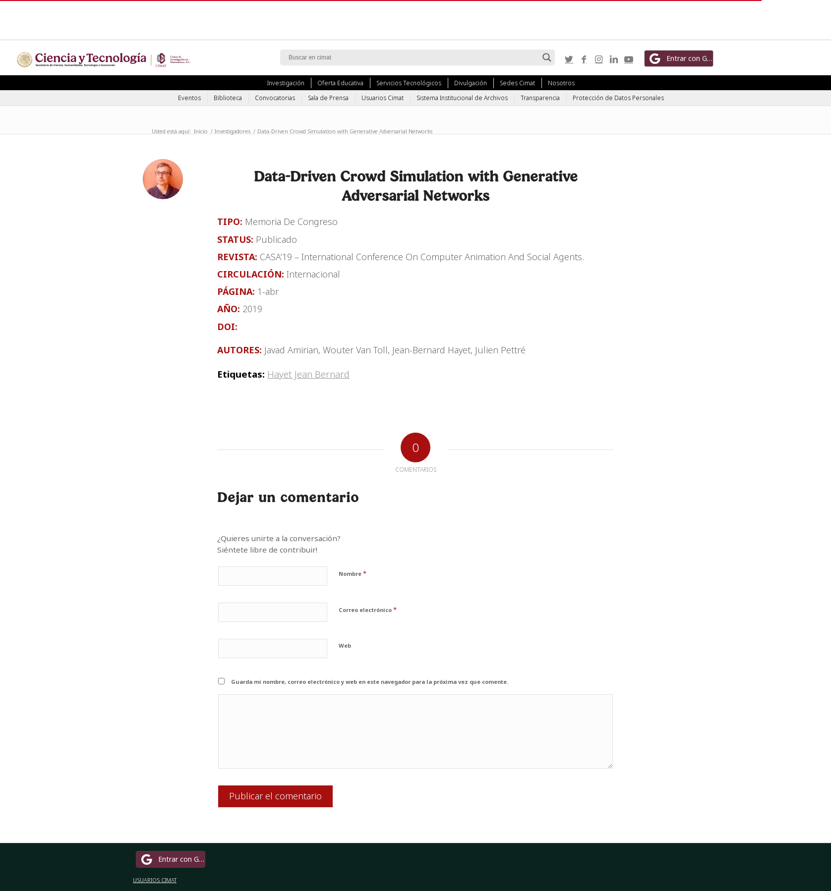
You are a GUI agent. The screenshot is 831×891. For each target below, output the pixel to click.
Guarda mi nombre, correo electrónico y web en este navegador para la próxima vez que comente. (369, 681)
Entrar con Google (680, 58)
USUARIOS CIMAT (155, 880)
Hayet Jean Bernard (308, 374)
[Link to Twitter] (569, 59)
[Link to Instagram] (599, 59)
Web (345, 645)
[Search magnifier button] (547, 57)
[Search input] (413, 57)
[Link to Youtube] (628, 59)
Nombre (352, 573)
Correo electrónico (368, 609)
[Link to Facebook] (584, 59)
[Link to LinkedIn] (613, 59)
